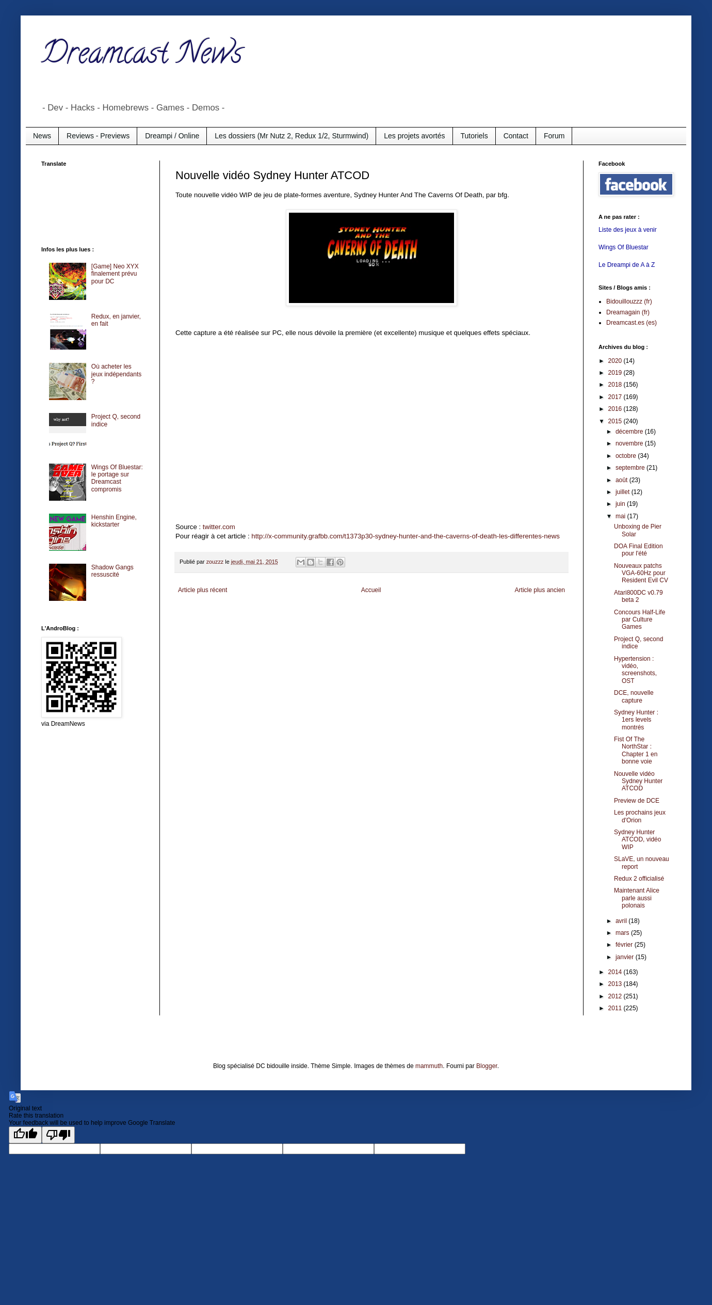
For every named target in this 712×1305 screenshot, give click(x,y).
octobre (627, 455)
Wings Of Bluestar (623, 247)
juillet (624, 492)
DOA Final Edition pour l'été (638, 550)
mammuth (429, 1066)
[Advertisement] (82, 205)
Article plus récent (202, 590)
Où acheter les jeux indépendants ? (116, 374)
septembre (631, 467)
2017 (616, 397)
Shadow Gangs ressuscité (112, 571)
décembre (630, 431)
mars (623, 932)
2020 (616, 360)
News (42, 136)
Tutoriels (474, 136)
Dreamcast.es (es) (631, 322)
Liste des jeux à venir (627, 229)
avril (622, 921)
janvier (626, 957)
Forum (554, 136)
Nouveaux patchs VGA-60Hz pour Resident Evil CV (641, 573)
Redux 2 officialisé (639, 878)
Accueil (371, 590)
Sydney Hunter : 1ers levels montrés (636, 720)
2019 (616, 372)
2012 (616, 996)
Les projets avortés (414, 136)
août (622, 480)
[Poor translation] (58, 1134)
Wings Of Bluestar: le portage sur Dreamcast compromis (117, 478)
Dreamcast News (141, 56)
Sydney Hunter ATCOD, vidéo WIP (637, 840)
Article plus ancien (540, 590)
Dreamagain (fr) (628, 312)
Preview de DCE (636, 800)
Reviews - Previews (98, 136)
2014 (616, 972)
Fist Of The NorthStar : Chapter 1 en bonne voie (635, 750)
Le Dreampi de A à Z (626, 264)
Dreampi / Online (172, 136)
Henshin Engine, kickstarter (114, 521)
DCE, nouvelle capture (634, 696)
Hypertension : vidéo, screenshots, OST (635, 670)
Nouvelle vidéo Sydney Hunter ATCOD (638, 781)
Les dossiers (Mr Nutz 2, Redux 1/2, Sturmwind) (291, 136)
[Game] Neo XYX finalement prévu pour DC (115, 274)
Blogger (486, 1066)
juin (621, 503)
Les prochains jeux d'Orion (640, 816)
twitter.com (219, 527)
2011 (616, 1008)
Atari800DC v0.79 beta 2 (638, 596)
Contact (516, 136)
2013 (616, 984)
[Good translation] (25, 1134)
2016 (616, 408)
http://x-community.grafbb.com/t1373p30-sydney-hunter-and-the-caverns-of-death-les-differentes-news (405, 536)
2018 (616, 384)
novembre (630, 443)
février (625, 944)
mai (621, 516)
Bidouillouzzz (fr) (629, 301)
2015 (616, 421)
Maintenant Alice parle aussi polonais (636, 898)
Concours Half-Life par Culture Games (639, 620)
